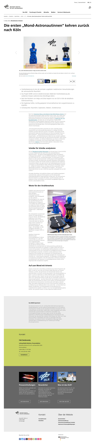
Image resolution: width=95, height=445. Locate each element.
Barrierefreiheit (82, 2)
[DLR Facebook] (20, 439)
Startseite (6, 16)
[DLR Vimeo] (34, 439)
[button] (47, 58)
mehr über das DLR (64, 401)
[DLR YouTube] (31, 439)
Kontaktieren (24, 354)
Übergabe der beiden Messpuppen (40, 151)
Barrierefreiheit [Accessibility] (61, 418)
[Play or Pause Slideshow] (71, 81)
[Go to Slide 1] (41, 81)
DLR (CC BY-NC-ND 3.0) (29, 76)
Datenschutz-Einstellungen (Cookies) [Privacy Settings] (66, 422)
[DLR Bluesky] (22, 439)
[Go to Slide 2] (47, 81)
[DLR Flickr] (38, 439)
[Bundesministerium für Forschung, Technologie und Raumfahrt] (64, 441)
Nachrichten (17, 16)
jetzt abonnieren (25, 401)
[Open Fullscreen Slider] (74, 81)
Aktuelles (46, 12)
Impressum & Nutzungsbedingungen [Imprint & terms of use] (66, 424)
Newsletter (41, 420)
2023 (22, 16)
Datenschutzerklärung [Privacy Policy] (63, 420)
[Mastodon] (24, 439)
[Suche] (90, 7)
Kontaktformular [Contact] (42, 418)
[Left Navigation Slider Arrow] (21, 52)
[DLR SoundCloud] (40, 439)
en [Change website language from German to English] (90, 2)
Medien (53, 12)
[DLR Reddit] (29, 439)
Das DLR (25, 12)
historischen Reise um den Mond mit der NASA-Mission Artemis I (49, 114)
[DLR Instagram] (36, 439)
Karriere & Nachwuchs (64, 12)
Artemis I (37, 142)
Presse (75, 2)
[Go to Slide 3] (54, 81)
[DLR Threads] (27, 439)
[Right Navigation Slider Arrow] (75, 52)
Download (74, 76)
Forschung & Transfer (35, 12)
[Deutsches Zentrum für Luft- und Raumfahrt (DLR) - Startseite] (14, 7)
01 (25, 16)
